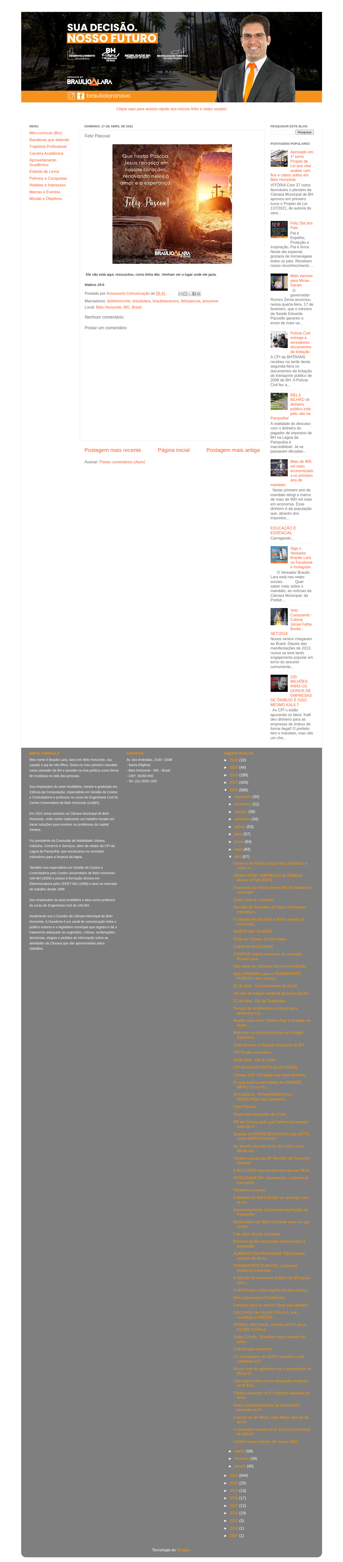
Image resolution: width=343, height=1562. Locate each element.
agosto (240, 826)
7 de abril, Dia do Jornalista (256, 1234)
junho (239, 841)
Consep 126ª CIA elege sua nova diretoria (269, 1075)
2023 (234, 782)
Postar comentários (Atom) (122, 462)
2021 (234, 1475)
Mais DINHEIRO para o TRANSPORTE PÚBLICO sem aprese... (267, 976)
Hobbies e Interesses (48, 185)
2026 (234, 760)
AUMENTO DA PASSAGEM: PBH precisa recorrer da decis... (269, 1255)
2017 (234, 1505)
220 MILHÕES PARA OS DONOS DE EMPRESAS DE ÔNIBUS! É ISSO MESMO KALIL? (291, 691)
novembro (243, 804)
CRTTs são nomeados (252, 1052)
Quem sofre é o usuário (253, 900)
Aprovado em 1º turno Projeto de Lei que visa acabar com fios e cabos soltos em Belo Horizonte (292, 166)
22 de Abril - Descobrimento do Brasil (265, 986)
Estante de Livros (44, 171)
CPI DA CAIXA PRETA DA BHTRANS (265, 1067)
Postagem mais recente (113, 450)
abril (238, 856)
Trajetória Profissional (48, 146)
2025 (234, 767)
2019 (234, 1490)
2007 (234, 1535)
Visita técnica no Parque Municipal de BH (268, 1045)
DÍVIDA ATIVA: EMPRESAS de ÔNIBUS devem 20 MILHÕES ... (267, 877)
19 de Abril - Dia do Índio (254, 1060)
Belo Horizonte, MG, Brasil (118, 307)
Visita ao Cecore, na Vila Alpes (259, 939)
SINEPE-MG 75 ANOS (252, 931)
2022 (234, 790)
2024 (234, 775)
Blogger (183, 1550)
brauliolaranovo (166, 301)
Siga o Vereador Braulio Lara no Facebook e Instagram (301, 557)
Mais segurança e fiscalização (259, 1297)
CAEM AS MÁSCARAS (253, 946)
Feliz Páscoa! (244, 1106)
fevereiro (242, 1458)
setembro (242, 819)
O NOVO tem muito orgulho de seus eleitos (270, 1290)
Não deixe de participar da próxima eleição (269, 966)
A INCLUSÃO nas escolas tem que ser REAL (271, 1170)
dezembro (243, 796)
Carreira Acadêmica (46, 153)
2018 (234, 1498)
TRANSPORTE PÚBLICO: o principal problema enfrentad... (265, 1267)
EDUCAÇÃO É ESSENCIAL (283, 530)
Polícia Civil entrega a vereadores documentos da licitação (300, 342)
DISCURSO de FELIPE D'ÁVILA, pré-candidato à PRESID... (265, 1314)
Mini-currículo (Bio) (46, 133)
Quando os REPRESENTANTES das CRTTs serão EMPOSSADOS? (271, 1136)
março (240, 1451)
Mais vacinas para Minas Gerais (301, 280)
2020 (234, 1483)
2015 (234, 1520)
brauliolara (141, 301)
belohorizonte (118, 301)
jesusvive (210, 301)
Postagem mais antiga (233, 450)
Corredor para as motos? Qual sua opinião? (270, 1305)
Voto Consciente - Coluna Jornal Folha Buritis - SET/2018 (291, 621)
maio (239, 849)
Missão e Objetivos (46, 198)
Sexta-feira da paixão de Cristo (259, 1114)
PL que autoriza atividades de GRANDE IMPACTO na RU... (267, 1084)
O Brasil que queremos (253, 1349)
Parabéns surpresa (249, 1190)
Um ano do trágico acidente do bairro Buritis (270, 993)
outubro (241, 811)
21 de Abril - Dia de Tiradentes (259, 1001)
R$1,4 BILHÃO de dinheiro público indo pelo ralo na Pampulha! (291, 406)
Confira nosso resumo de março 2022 (265, 1441)
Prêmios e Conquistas (48, 178)
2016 (234, 1513)
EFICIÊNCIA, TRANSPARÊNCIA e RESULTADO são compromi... (263, 1096)
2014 (234, 1528)
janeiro (240, 1466)
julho (238, 834)
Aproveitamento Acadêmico (43, 162)
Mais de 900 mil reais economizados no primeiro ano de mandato (292, 473)
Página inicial (174, 450)
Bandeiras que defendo (49, 140)
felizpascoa (190, 301)
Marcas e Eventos (45, 192)
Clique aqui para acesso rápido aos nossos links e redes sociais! (171, 109)
